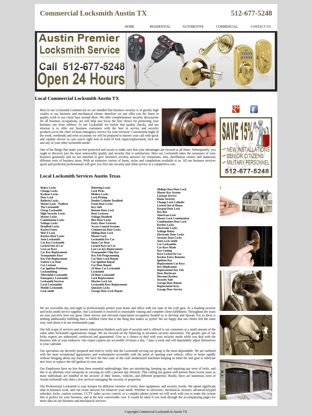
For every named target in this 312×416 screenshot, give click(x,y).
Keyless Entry (49, 229)
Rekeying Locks (100, 187)
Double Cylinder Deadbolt (107, 200)
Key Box (162, 211)
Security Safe (165, 279)
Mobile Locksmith (52, 287)
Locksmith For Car (103, 239)
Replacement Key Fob (170, 270)
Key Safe (96, 207)
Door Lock (47, 197)
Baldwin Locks (50, 200)
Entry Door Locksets (103, 223)
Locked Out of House (170, 205)
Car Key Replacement (54, 252)
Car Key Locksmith (52, 242)
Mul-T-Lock (48, 232)
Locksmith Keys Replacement (109, 284)
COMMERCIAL (227, 26)
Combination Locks (52, 220)
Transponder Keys (52, 255)
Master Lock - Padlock (54, 203)
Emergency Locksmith (54, 278)
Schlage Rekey (166, 231)
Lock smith (47, 291)
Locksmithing (49, 271)
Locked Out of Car (52, 245)
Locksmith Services (52, 281)
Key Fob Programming (105, 255)
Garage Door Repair (169, 282)
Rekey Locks (48, 187)
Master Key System (169, 192)
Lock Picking (99, 197)
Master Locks (49, 216)
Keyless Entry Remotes (171, 257)
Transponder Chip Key (105, 252)
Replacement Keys (168, 286)
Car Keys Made (166, 247)
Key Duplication (167, 266)
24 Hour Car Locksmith (105, 268)
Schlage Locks (49, 223)
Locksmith (97, 271)
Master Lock (98, 236)
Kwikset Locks (49, 194)
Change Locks (49, 190)
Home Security (166, 199)
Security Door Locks (169, 237)
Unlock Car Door (51, 261)
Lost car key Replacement (106, 249)
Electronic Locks (167, 228)
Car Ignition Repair (103, 261)
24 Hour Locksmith (103, 274)
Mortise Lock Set (101, 281)
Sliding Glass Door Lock (172, 189)
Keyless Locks (165, 224)
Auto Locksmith (50, 239)
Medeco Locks (99, 194)
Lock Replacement (102, 278)
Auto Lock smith (167, 240)
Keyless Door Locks (52, 236)
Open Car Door (100, 242)
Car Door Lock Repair (104, 258)
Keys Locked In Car (169, 253)
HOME (129, 26)
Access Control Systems (105, 226)
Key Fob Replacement (54, 258)
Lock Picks (97, 190)
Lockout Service (167, 195)
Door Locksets (99, 213)
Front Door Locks (102, 203)
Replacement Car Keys (171, 263)
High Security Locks (53, 213)
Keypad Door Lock (168, 208)
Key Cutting (164, 250)
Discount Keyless (167, 276)
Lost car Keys (49, 249)
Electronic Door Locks (170, 234)
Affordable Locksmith (54, 274)
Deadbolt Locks (50, 226)
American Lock (166, 215)
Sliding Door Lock (102, 232)
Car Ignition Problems (54, 268)
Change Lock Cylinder (171, 202)
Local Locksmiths (51, 284)
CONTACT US (260, 26)
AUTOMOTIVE (193, 26)
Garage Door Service (169, 289)
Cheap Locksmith (51, 210)
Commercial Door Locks (106, 229)
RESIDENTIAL (160, 26)
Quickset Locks (100, 287)
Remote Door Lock (102, 210)
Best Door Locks (101, 220)
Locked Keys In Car (103, 245)
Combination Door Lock (172, 221)
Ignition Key (164, 260)
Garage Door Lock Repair (107, 291)
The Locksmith (50, 207)
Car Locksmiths (166, 244)
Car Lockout (48, 265)
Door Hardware (166, 273)
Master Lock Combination (173, 218)
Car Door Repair (101, 265)
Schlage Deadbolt (101, 216)
